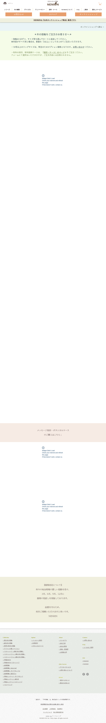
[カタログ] (53, 14)
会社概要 (45, 709)
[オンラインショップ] (88, 14)
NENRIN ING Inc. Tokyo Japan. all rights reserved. (53, 718)
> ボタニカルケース (37, 646)
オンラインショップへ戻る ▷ (92, 27)
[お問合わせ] (18, 14)
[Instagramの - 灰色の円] (87, 674)
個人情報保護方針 (58, 712)
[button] (100, 3)
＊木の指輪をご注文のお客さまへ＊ (53, 34)
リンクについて (47, 712)
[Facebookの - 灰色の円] (83, 674)
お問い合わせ (78, 47)
